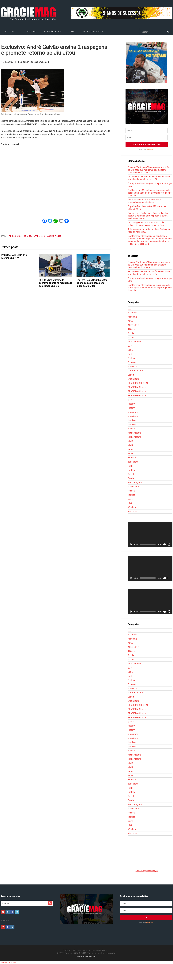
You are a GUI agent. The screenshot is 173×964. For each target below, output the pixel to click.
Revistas (132, 474)
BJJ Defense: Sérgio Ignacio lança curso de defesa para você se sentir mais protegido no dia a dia (150, 193)
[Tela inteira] (168, 544)
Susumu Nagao (54, 236)
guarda (131, 399)
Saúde (131, 478)
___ (129, 308)
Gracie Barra (133, 379)
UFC (130, 503)
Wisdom (132, 507)
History (131, 403)
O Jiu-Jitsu (29, 32)
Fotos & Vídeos (135, 370)
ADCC (130, 321)
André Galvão (15, 236)
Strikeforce (39, 236)
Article (131, 333)
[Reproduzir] (131, 544)
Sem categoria (135, 482)
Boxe (130, 350)
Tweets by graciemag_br (147, 871)
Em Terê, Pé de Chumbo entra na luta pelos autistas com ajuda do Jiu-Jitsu (92, 283)
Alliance (131, 329)
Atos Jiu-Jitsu (134, 341)
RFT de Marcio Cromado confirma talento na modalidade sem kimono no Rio (55, 283)
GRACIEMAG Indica (137, 387)
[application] (150, 534)
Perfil (130, 466)
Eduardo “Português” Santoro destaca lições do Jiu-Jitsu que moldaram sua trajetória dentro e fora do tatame (149, 170)
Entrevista (132, 366)
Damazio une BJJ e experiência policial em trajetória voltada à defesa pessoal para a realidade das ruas (148, 216)
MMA (130, 441)
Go (50, 903)
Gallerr (131, 374)
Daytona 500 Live (8, 962)
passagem (133, 461)
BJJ (130, 345)
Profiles (131, 470)
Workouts (132, 511)
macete (131, 428)
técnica (131, 490)
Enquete (132, 362)
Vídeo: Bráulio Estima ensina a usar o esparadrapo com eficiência (145, 201)
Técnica (131, 495)
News (130, 449)
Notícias (10, 32)
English (131, 358)
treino (130, 499)
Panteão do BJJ (53, 32)
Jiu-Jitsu (28, 236)
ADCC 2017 (133, 325)
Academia (132, 316)
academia (132, 312)
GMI (73, 32)
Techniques (133, 486)
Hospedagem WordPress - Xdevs (86, 956)
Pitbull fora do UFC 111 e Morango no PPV (14, 256)
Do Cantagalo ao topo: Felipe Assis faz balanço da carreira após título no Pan (146, 223)
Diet (130, 354)
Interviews (133, 412)
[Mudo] (164, 544)
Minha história (134, 432)
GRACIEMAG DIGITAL (94, 32)
